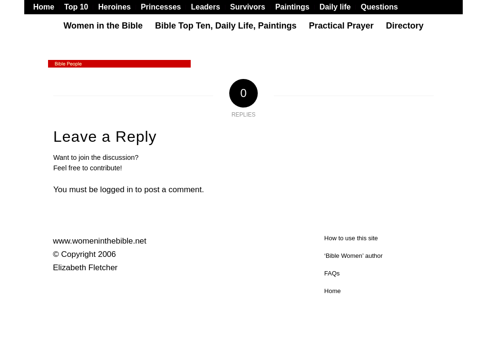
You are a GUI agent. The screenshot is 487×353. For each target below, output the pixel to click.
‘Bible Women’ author (353, 255)
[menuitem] (46, 7)
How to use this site (351, 238)
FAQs (332, 273)
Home (332, 290)
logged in (116, 189)
